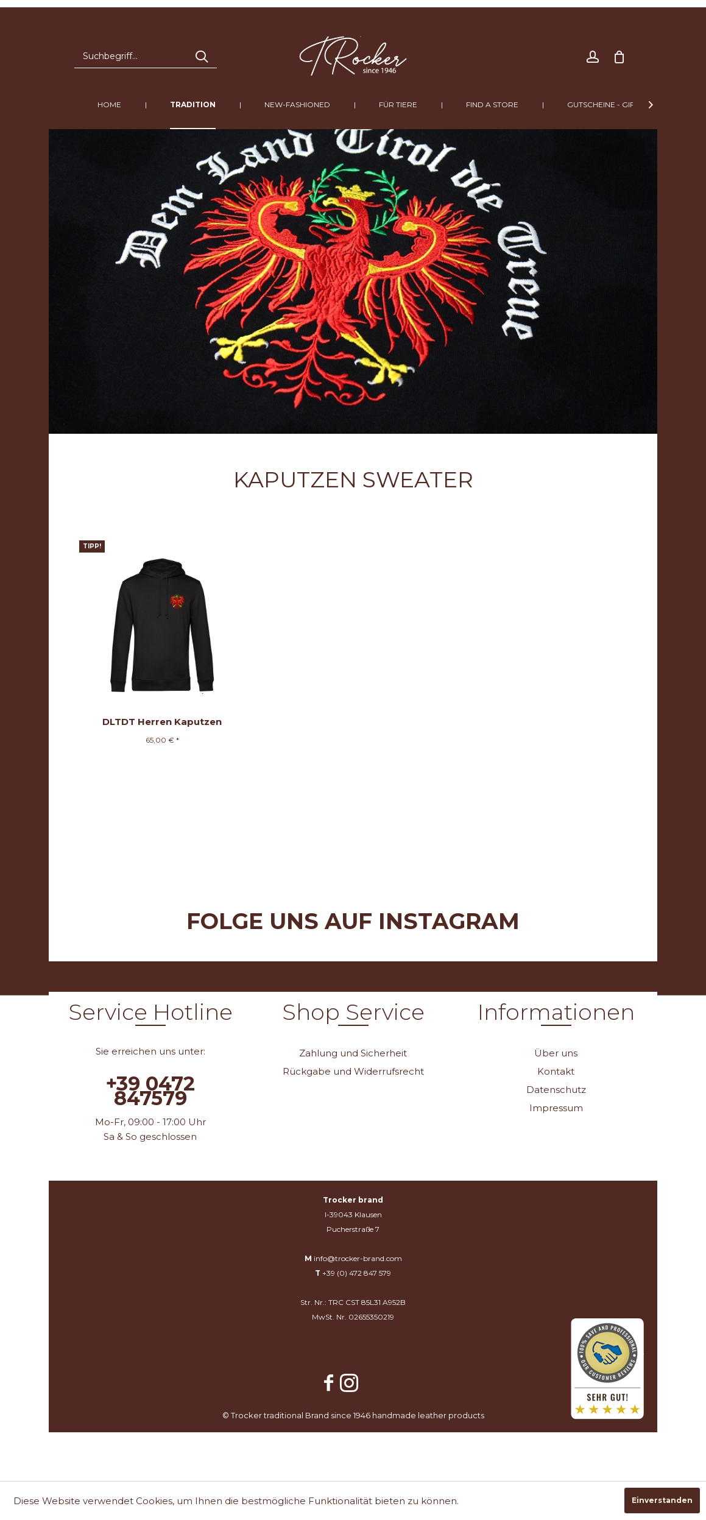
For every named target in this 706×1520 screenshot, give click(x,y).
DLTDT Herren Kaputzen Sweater (162, 724)
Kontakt (555, 1071)
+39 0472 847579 (150, 1091)
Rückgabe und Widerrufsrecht (353, 1071)
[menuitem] (145, 56)
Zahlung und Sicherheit (353, 1053)
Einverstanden (662, 1500)
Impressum (556, 1108)
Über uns (555, 1053)
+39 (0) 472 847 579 (356, 1273)
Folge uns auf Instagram (353, 921)
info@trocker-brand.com (358, 1258)
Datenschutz (556, 1089)
